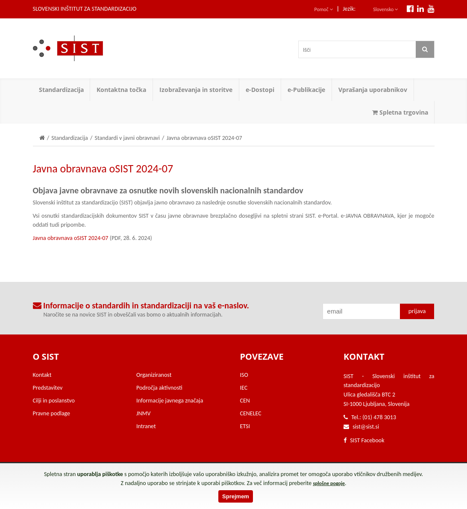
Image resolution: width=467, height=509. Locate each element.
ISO (244, 375)
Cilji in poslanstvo (54, 400)
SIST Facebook (364, 440)
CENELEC (250, 413)
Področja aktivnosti (159, 387)
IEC (244, 387)
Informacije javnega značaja (169, 400)
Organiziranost (153, 375)
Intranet (146, 426)
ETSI (245, 426)
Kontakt (42, 375)
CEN (245, 400)
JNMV (143, 413)
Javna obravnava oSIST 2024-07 (71, 238)
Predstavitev (48, 387)
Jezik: (349, 8)
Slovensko (385, 9)
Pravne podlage (51, 413)
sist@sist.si (365, 426)
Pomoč (323, 9)
